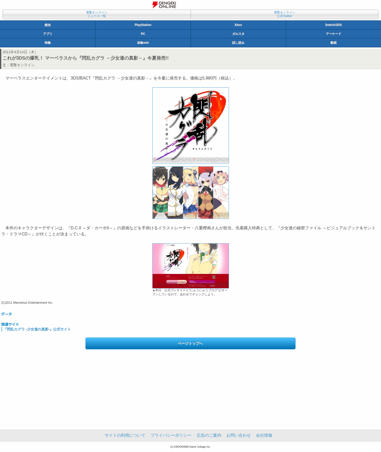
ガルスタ (238, 34)
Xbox (238, 25)
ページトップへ (190, 343)
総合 (48, 25)
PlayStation (143, 25)
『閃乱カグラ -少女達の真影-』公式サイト (37, 329)
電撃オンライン (22, 65)
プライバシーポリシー (171, 435)
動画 (333, 43)
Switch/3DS (333, 25)
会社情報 (264, 435)
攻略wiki (143, 43)
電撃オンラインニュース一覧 (96, 14)
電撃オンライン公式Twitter (284, 14)
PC (143, 34)
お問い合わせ (238, 435)
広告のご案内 (209, 435)
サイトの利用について (125, 435)
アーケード (333, 34)
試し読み (238, 43)
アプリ (47, 34)
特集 (48, 43)
